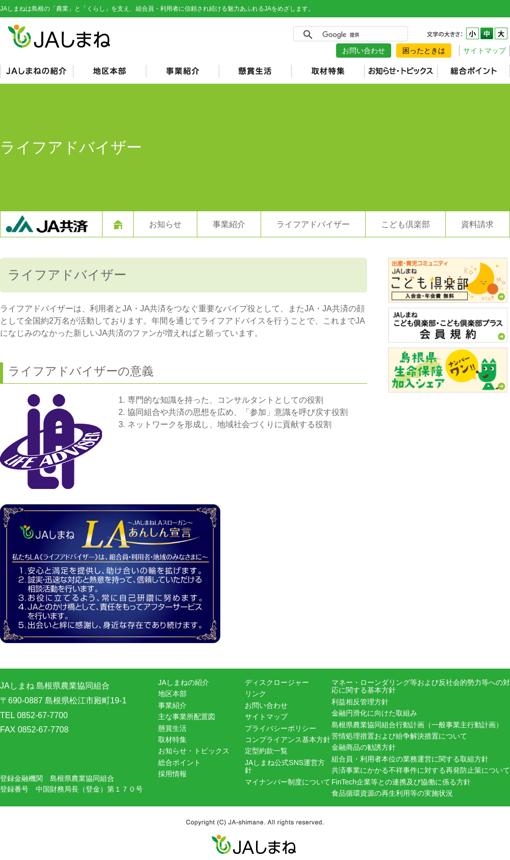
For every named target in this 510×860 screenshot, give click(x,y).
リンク (255, 694)
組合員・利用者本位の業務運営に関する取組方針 (410, 759)
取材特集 (172, 739)
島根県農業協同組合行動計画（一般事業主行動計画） (417, 725)
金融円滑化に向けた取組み (374, 713)
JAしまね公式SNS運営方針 (285, 766)
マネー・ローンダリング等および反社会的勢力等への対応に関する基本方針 (421, 686)
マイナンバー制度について (287, 782)
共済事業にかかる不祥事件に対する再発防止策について (421, 770)
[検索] (349, 35)
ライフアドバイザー (313, 224)
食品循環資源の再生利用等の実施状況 (392, 793)
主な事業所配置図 (186, 716)
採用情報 (172, 774)
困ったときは (423, 50)
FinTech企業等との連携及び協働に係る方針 (401, 782)
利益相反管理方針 (360, 702)
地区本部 (172, 694)
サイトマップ (484, 50)
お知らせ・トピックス (194, 751)
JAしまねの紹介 (183, 682)
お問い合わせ (363, 50)
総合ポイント (179, 762)
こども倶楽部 (405, 224)
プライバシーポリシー (280, 728)
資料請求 (477, 224)
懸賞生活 (172, 728)
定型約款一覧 (266, 751)
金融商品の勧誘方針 (364, 747)
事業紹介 (229, 224)
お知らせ (165, 224)
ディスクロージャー (277, 682)
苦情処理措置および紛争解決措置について (399, 736)
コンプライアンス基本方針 (287, 739)
